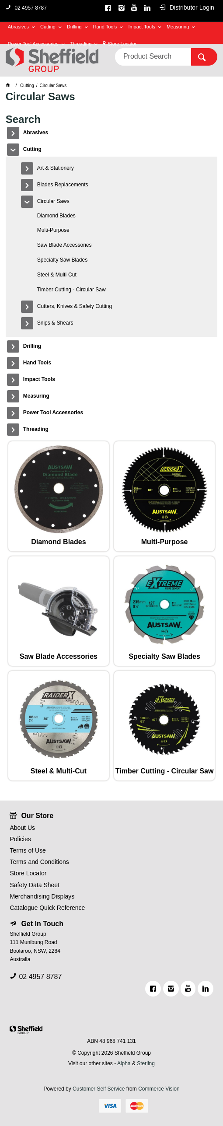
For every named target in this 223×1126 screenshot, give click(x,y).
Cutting (48, 26)
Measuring (178, 26)
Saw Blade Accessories (64, 245)
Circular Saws (53, 201)
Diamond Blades (56, 216)
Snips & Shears (55, 323)
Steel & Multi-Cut (57, 275)
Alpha (124, 1063)
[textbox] (153, 57)
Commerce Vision (158, 1089)
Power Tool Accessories (33, 43)
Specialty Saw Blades (62, 260)
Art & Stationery (55, 168)
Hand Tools (105, 26)
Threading (81, 43)
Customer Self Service (99, 1089)
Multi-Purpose (53, 230)
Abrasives (18, 26)
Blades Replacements (62, 185)
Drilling (74, 26)
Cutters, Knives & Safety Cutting (74, 306)
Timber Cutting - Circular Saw (71, 290)
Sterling (146, 1063)
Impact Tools (141, 26)
